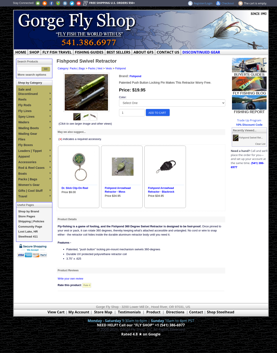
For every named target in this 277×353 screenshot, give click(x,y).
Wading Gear (27, 133)
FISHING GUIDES (89, 52)
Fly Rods (34, 105)
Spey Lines (34, 116)
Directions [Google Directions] (175, 311)
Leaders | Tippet (34, 151)
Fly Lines (34, 111)
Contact (196, 311)
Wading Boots (34, 128)
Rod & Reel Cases (34, 167)
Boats (34, 173)
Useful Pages (25, 205)
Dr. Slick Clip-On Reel (75, 188)
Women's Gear (29, 185)
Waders (34, 122)
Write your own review (70, 278)
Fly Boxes (25, 145)
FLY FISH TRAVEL (57, 52)
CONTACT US (168, 52)
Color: (123, 97)
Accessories (34, 162)
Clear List (260, 143)
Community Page (30, 226)
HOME (20, 52)
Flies (34, 139)
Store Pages (26, 216)
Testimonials (129, 311)
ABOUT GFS (143, 52)
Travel (34, 196)
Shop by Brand (28, 211)
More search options (32, 74)
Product (153, 311)
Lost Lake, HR (28, 231)
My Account (78, 311)
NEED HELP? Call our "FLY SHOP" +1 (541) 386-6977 (141, 324)
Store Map (103, 311)
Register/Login (203, 3)
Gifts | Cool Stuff (34, 190)
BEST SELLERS (118, 52)
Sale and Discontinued (34, 92)
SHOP (34, 52)
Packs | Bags (34, 179)
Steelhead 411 (28, 236)
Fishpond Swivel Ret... (247, 137)
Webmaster (141, 339)
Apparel (34, 156)
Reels (34, 99)
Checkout (228, 3)
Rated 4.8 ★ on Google (140, 334)
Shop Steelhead (220, 311)
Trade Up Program (249, 120)
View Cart (55, 311)
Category (63, 68)
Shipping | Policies (31, 221)
